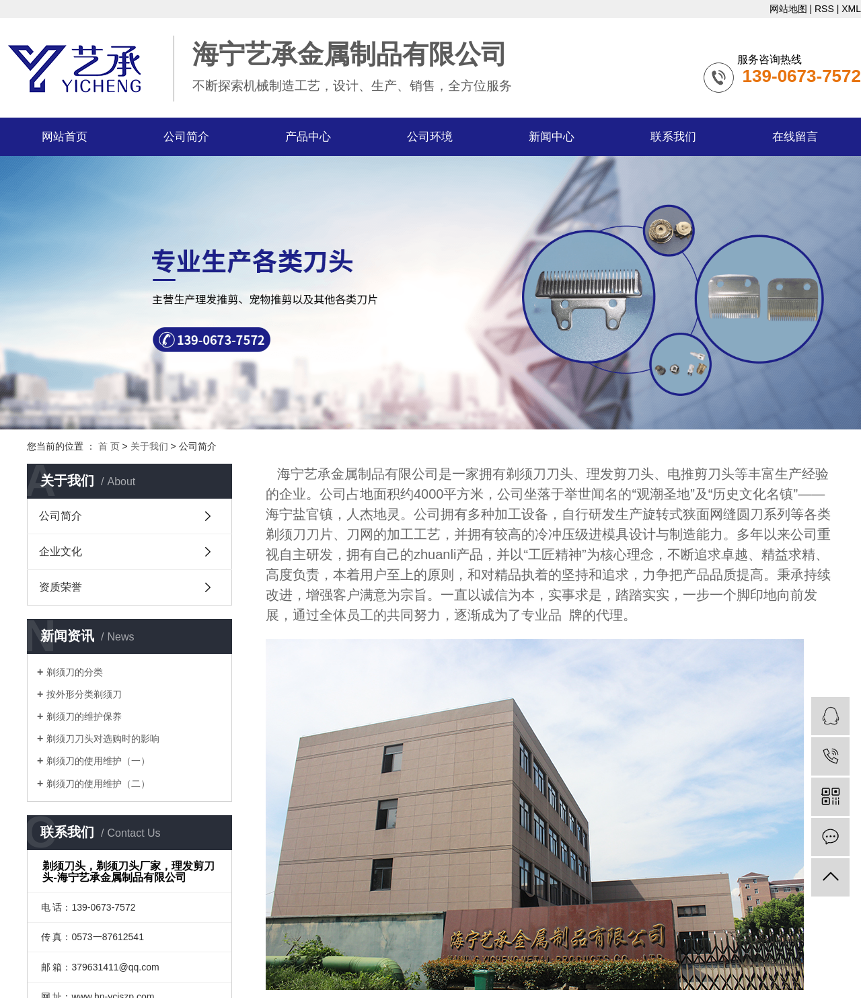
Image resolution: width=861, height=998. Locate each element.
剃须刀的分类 (74, 672)
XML (851, 8)
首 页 (109, 446)
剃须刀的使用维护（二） (98, 783)
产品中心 (308, 136)
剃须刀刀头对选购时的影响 (102, 738)
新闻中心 (551, 136)
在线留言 (795, 136)
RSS (824, 8)
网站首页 (64, 136)
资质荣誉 (60, 587)
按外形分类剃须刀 (84, 694)
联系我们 (673, 136)
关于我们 (149, 446)
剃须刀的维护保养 (84, 716)
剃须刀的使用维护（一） (98, 760)
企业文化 (60, 551)
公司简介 (186, 136)
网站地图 (788, 8)
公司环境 (430, 136)
